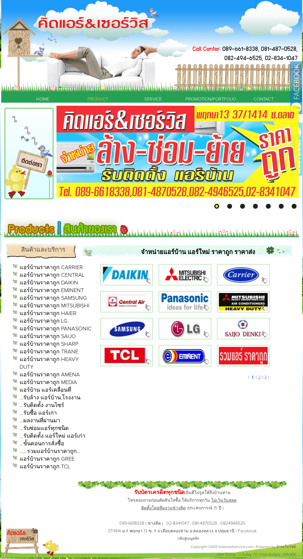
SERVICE (153, 99)
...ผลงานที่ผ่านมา (40, 421)
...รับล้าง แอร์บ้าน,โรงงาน (50, 398)
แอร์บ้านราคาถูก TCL (45, 467)
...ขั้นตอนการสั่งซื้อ (42, 444)
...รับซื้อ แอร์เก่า (38, 413)
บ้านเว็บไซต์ (286, 547)
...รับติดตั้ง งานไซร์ (42, 405)
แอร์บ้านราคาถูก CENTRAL (52, 275)
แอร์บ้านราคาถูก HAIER (48, 313)
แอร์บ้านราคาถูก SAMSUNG (53, 298)
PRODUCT (97, 99)
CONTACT (264, 99)
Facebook (247, 531)
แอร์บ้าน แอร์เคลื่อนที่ (45, 390)
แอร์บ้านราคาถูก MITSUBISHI (54, 306)
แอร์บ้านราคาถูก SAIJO (48, 336)
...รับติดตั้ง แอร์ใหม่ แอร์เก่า (52, 436)
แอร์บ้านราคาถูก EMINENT (52, 290)
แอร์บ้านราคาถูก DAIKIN (49, 283)
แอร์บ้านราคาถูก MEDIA (48, 382)
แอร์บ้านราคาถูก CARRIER (51, 267)
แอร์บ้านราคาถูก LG (44, 321)
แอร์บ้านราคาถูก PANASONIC (55, 329)
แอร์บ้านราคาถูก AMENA (50, 375)
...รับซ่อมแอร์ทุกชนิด (44, 428)
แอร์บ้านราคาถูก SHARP (49, 344)
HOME (42, 99)
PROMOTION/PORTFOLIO (208, 99)
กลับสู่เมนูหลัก (188, 539)
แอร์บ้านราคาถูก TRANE (49, 352)
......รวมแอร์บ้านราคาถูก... (50, 451)
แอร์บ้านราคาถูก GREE (47, 459)
